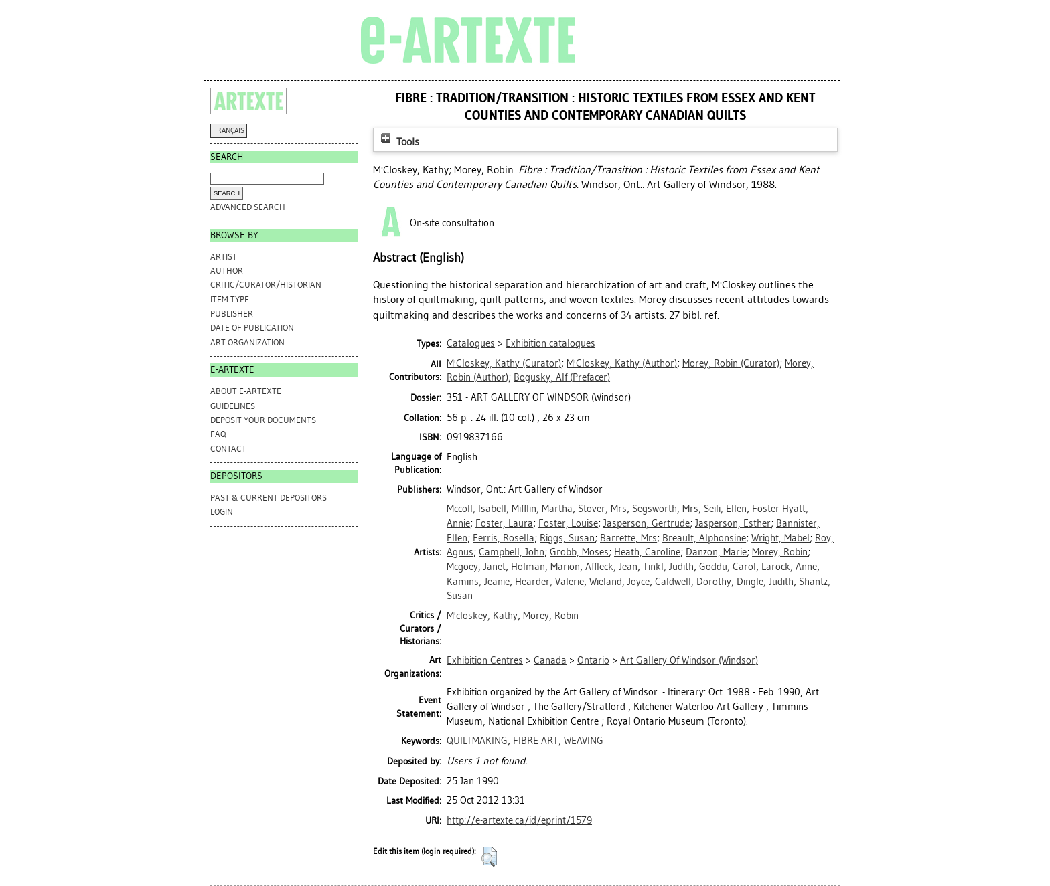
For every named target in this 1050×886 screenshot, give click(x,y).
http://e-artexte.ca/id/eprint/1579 (519, 820)
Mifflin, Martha (542, 509)
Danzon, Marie (716, 552)
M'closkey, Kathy (482, 616)
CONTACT (228, 449)
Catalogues (471, 343)
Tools (398, 141)
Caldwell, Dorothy (693, 581)
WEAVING (583, 741)
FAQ (218, 434)
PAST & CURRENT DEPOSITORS (268, 498)
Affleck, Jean (611, 567)
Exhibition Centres (485, 660)
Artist (223, 257)
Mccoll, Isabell (476, 509)
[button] (489, 856)
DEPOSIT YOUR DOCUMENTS (263, 420)
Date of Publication (252, 328)
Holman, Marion (545, 567)
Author (226, 271)
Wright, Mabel (780, 538)
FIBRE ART (535, 741)
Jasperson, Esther (733, 523)
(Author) (622, 363)
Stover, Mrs (602, 509)
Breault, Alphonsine (704, 538)
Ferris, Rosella (503, 538)
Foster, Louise (568, 523)
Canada (550, 660)
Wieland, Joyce (619, 581)
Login (221, 512)
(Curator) (504, 363)
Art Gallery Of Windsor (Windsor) (689, 660)
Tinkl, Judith (668, 567)
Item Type (229, 299)
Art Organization (247, 342)
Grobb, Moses (579, 552)
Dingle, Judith (765, 581)
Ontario (593, 660)
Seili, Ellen (725, 509)
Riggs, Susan (567, 538)
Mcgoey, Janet (476, 567)
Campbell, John (511, 552)
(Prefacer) (562, 377)
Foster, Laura (504, 523)
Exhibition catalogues (550, 343)
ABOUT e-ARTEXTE (245, 391)
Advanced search (247, 207)
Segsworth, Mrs (665, 509)
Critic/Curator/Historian (265, 285)
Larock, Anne (789, 567)
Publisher (231, 313)
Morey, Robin (780, 552)
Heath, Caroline (647, 552)
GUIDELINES (232, 406)
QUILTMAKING (477, 741)
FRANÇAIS (228, 130)
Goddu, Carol (727, 567)
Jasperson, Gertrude (646, 523)
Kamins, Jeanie (478, 581)
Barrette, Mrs (628, 538)
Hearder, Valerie (549, 581)
